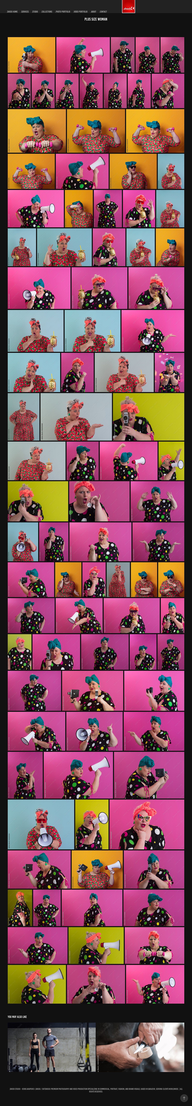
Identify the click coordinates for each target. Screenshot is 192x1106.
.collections (46, 11)
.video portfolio (80, 11)
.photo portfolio (62, 11)
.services (25, 11)
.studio (35, 11)
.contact (103, 11)
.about (93, 11)
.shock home (12, 11)
